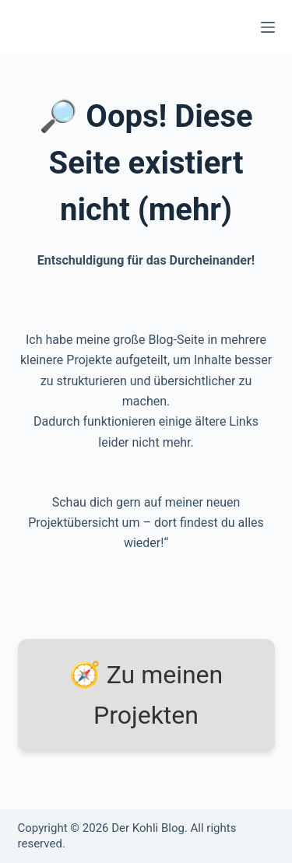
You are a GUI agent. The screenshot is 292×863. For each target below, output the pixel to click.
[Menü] (268, 27)
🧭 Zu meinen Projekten (146, 695)
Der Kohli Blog (148, 828)
